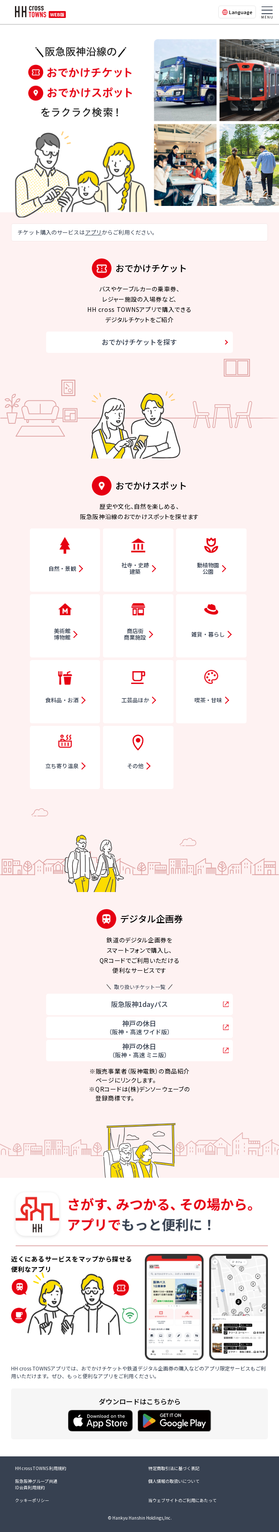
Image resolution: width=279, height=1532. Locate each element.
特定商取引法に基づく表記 (174, 1468)
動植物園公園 (208, 568)
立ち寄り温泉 (62, 766)
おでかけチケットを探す (139, 342)
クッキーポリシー (32, 1500)
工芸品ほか (135, 700)
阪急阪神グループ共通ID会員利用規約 (36, 1484)
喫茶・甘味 (208, 700)
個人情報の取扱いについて (174, 1481)
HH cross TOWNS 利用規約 (40, 1468)
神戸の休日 (139, 1027)
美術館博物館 (62, 634)
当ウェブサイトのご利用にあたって (182, 1500)
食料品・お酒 (62, 700)
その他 (135, 766)
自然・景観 (62, 568)
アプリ (93, 232)
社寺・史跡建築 (135, 568)
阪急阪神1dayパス (139, 1004)
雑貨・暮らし (208, 634)
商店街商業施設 (135, 634)
